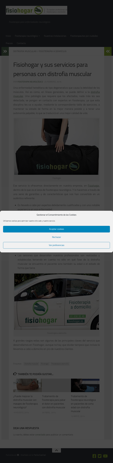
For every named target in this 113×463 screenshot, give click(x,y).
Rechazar (56, 237)
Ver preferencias (56, 245)
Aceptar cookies (56, 229)
